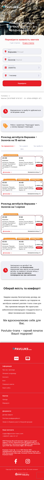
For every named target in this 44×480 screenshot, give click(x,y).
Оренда (5, 399)
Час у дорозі (23, 146)
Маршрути (6, 403)
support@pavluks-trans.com (13, 433)
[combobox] (23, 51)
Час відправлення (7, 146)
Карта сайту (6, 388)
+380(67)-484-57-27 (10, 436)
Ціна (21, 149)
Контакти (5, 377)
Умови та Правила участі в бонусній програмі (17, 422)
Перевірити (22, 83)
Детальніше (6, 172)
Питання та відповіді (9, 373)
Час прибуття (38, 146)
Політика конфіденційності (11, 418)
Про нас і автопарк (9, 370)
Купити (39, 165)
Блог (4, 381)
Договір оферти (8, 415)
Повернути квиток (8, 384)
